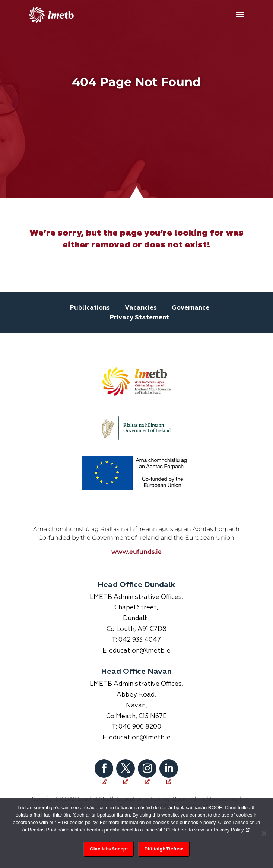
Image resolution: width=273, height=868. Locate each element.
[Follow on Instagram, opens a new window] (147, 768)
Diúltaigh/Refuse (163, 849)
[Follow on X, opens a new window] (125, 768)
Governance (190, 308)
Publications (90, 308)
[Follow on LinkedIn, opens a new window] (168, 768)
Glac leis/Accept (108, 849)
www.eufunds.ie (136, 551)
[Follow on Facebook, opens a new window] (104, 768)
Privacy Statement (139, 318)
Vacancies (141, 308)
